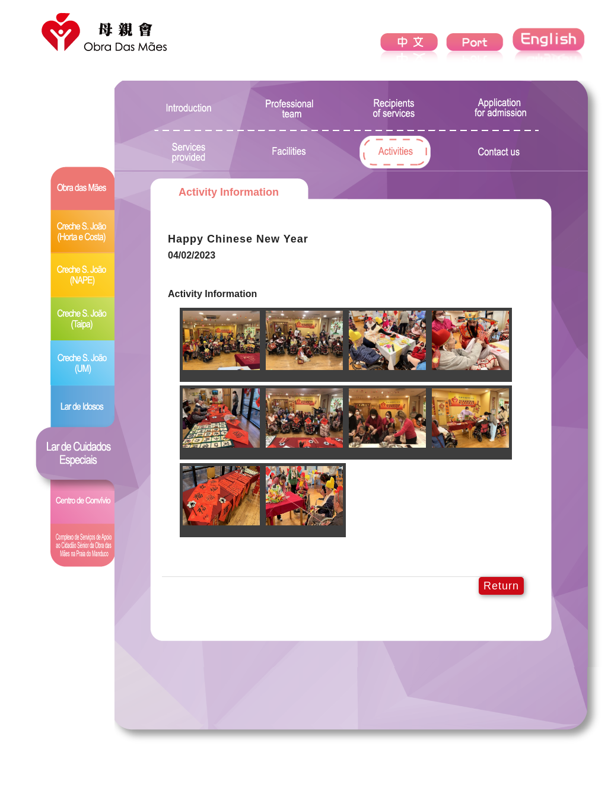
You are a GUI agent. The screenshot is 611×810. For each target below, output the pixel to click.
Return (501, 586)
